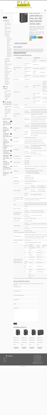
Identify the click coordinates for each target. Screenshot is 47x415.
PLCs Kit (25, 366)
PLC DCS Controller (8, 27)
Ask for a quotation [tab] (23, 43)
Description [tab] (17, 43)
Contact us (5, 360)
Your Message (26, 312)
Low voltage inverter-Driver (39, 31)
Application (6, 113)
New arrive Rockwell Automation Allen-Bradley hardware (8, 95)
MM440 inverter (38, 34)
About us (5, 361)
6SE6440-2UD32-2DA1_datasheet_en (20, 52)
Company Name (26, 300)
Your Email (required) (26, 291)
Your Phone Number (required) (26, 296)
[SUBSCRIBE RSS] (2, 10)
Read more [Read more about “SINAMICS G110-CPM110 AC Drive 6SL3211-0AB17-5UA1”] (32, 347)
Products (6, 98)
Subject (26, 304)
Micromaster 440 (32, 34)
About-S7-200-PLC (7, 112)
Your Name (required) (26, 287)
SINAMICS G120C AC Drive (8, 42)
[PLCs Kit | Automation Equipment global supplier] (23, 3)
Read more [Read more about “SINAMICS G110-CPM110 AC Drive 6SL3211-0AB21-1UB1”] (40, 347)
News (6, 116)
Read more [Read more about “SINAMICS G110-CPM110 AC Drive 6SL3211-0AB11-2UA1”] (16, 347)
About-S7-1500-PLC (8, 110)
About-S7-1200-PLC (8, 109)
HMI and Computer (8, 31)
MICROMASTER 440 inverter (35, 33)
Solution (6, 99)
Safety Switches (7, 22)
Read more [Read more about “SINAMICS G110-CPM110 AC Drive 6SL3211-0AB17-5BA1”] (24, 347)
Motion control (7, 33)
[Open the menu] (45, 10)
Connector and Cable (8, 64)
